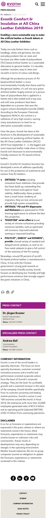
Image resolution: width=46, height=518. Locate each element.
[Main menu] (43, 4)
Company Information (23, 504)
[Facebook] (13, 478)
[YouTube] (32, 478)
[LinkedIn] (19, 478)
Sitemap (23, 498)
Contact (23, 493)
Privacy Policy (23, 514)
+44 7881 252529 (15, 350)
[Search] (37, 4)
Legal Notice (23, 509)
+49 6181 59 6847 (15, 322)
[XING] (26, 478)
